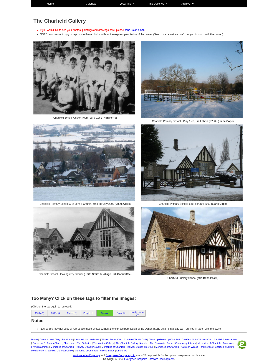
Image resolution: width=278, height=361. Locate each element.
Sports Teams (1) (137, 313)
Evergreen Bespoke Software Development (149, 359)
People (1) (88, 313)
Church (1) (72, 313)
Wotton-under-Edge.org (86, 355)
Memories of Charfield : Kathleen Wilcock (177, 347)
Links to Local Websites (86, 339)
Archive (144, 343)
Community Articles (185, 343)
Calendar (91, 3)
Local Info (67, 339)
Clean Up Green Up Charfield (164, 339)
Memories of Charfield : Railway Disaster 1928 (74, 347)
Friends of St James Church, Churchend (54, 343)
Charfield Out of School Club (197, 339)
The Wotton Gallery (103, 343)
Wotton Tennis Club (111, 339)
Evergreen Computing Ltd (121, 355)
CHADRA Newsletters (225, 339)
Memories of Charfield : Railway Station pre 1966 (128, 347)
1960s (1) (39, 313)
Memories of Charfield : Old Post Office (52, 350)
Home (50, 3)
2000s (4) (55, 313)
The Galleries (84, 343)
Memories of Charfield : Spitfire (217, 347)
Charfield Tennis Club (135, 339)
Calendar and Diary (50, 339)
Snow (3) (121, 313)
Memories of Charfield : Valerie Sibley (94, 350)
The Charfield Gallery (127, 343)
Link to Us (121, 350)
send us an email (134, 30)
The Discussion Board (161, 343)
